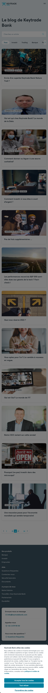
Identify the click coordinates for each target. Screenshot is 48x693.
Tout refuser (24, 685)
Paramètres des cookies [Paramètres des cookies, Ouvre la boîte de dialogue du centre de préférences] (24, 690)
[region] (24, 669)
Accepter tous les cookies (24, 680)
